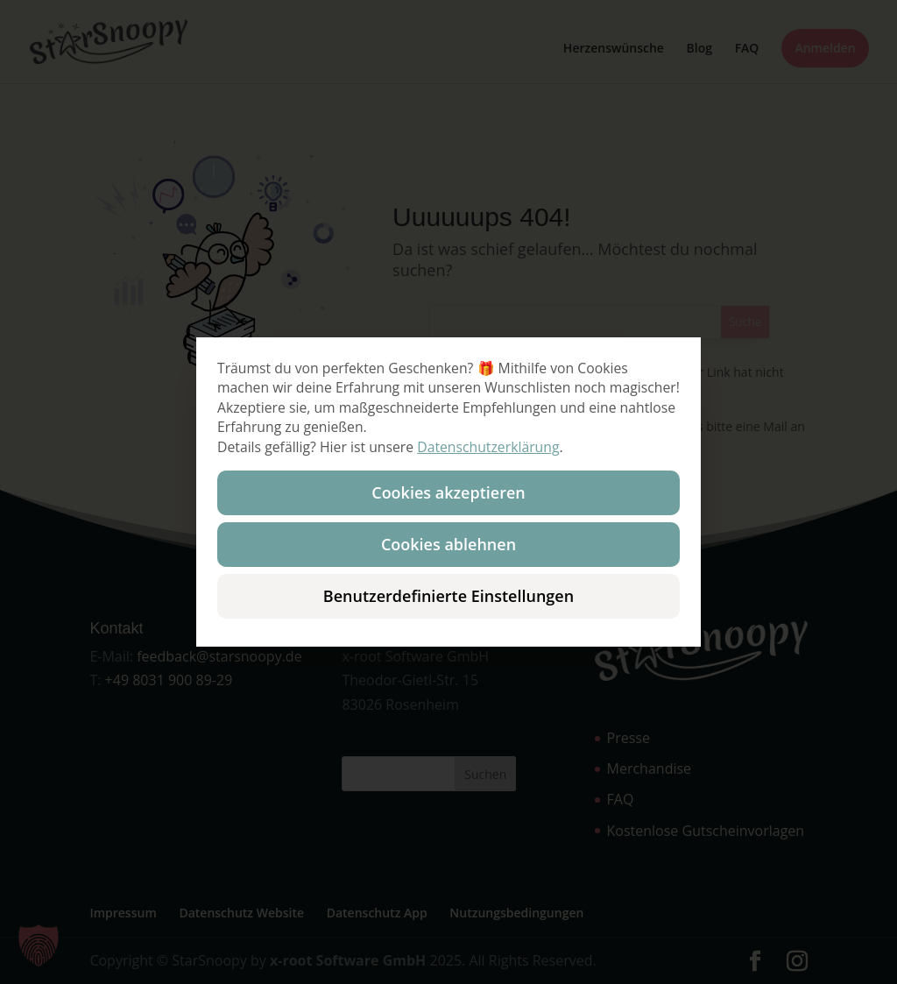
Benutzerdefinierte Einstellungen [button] (448, 595)
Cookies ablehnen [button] (448, 544)
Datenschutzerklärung (488, 447)
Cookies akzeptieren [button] (448, 492)
